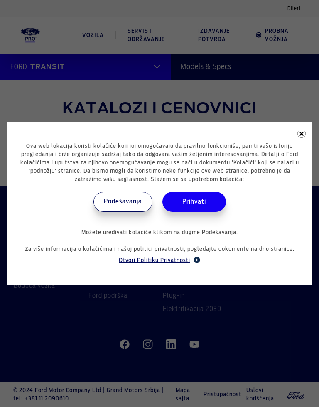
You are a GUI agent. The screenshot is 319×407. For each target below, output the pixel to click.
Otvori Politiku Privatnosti (159, 260)
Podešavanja (123, 201)
